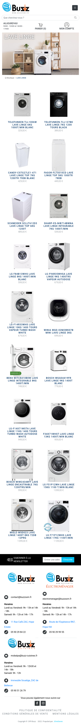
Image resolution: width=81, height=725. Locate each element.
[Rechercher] (40, 17)
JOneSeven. (58, 721)
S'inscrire (67, 559)
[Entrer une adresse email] (52, 559)
